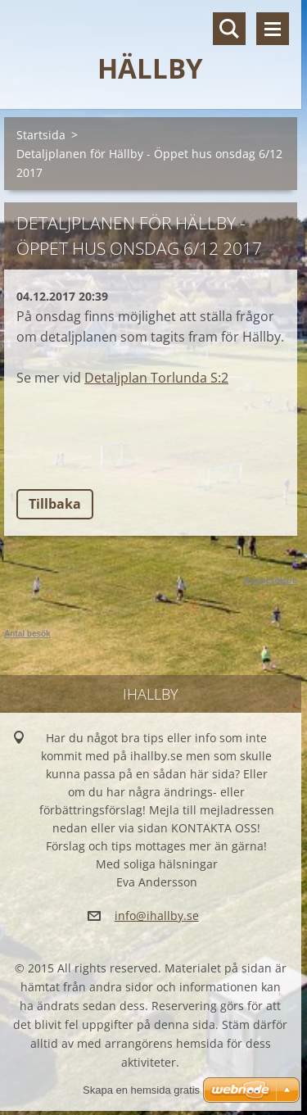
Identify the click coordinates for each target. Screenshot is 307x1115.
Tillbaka (55, 504)
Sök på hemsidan (229, 28)
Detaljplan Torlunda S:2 (156, 378)
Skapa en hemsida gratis (141, 1090)
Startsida (40, 135)
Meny (272, 28)
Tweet (137, 456)
